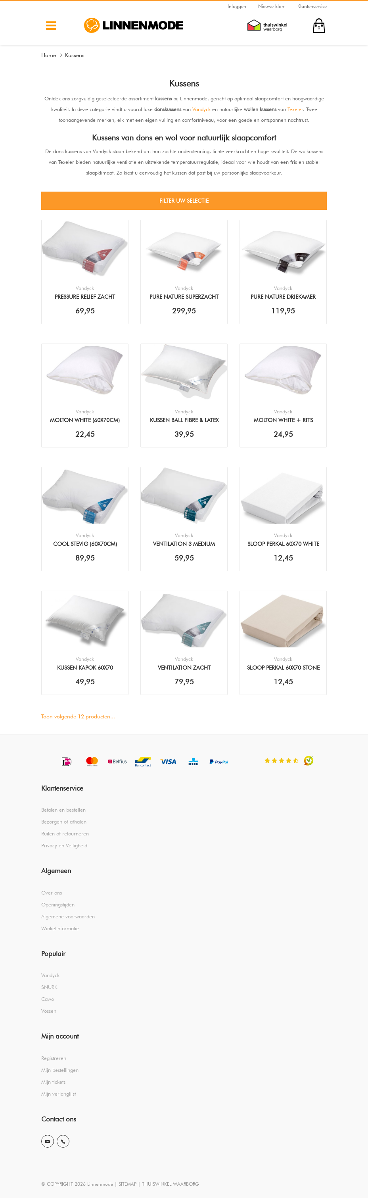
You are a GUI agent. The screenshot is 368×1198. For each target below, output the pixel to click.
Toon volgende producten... (78, 716)
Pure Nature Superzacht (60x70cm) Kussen (184, 297)
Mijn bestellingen (60, 1070)
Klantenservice (312, 6)
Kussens (74, 55)
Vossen (48, 1011)
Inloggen (237, 6)
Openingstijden (58, 904)
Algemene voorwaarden (68, 916)
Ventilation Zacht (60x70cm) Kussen (184, 668)
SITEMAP (127, 1184)
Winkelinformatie (60, 928)
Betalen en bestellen (63, 809)
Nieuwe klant (272, 6)
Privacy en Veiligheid (64, 845)
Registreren (53, 1058)
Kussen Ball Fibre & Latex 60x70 (184, 421)
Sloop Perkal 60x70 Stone (283, 667)
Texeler (295, 109)
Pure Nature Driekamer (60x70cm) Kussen (283, 297)
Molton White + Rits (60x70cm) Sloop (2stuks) (283, 421)
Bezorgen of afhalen (63, 821)
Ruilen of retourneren (65, 833)
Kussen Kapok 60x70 (85, 667)
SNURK (49, 987)
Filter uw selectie (184, 201)
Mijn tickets (53, 1082)
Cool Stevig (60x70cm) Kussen (85, 545)
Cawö (47, 999)
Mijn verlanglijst (58, 1093)
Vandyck (201, 109)
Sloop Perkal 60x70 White (283, 544)
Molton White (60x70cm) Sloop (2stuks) (85, 421)
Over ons (51, 892)
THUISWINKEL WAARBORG (170, 1184)
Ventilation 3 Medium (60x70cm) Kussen (184, 545)
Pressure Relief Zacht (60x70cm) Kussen (85, 297)
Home (48, 55)
